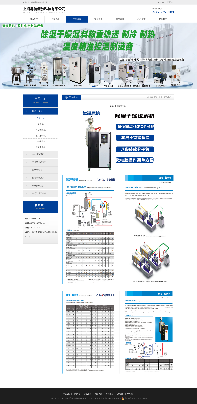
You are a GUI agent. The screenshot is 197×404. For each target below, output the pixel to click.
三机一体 (41, 118)
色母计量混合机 (39, 193)
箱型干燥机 (41, 147)
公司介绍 (55, 19)
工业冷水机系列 (39, 162)
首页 (160, 97)
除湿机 (41, 124)
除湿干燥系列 (38, 111)
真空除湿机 (41, 130)
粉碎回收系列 (38, 186)
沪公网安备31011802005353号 (136, 398)
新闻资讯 (120, 19)
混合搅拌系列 (38, 178)
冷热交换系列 (38, 170)
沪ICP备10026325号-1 (113, 398)
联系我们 (170, 2)
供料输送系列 (38, 154)
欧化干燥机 (41, 136)
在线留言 (141, 19)
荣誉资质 (98, 19)
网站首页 (34, 19)
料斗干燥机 (41, 141)
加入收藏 (161, 2)
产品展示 (77, 19)
